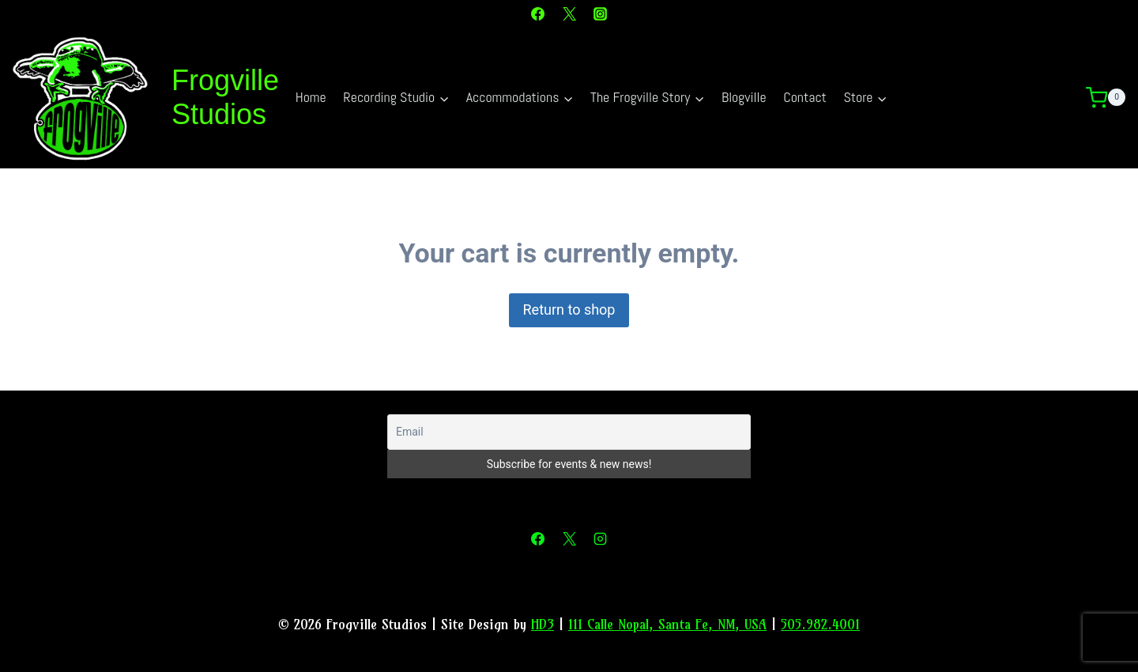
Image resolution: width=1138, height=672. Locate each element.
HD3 (542, 624)
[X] (569, 13)
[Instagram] (599, 13)
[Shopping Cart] (1112, 98)
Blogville (744, 97)
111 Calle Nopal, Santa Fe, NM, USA (667, 624)
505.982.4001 (820, 624)
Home (311, 97)
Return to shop (569, 309)
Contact (805, 97)
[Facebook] (538, 13)
